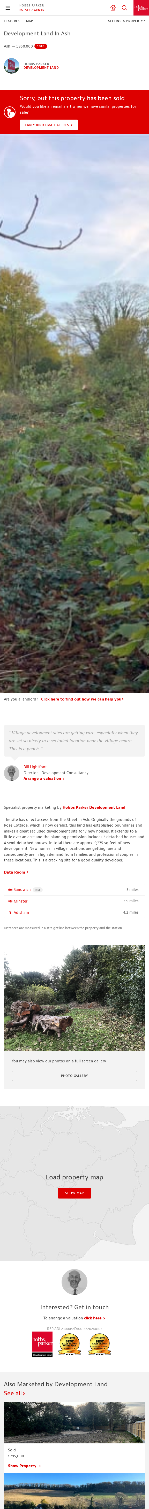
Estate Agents (31, 10)
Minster (20, 901)
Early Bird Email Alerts (49, 125)
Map (29, 21)
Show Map (74, 1193)
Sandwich (22, 889)
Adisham (21, 912)
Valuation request (113, 8)
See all (15, 1393)
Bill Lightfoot (35, 767)
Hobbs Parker (31, 5)
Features (12, 21)
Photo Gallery (74, 1076)
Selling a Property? (126, 21)
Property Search (124, 8)
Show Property (24, 1466)
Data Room (16, 872)
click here (95, 1318)
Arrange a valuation (44, 778)
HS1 (39, 889)
